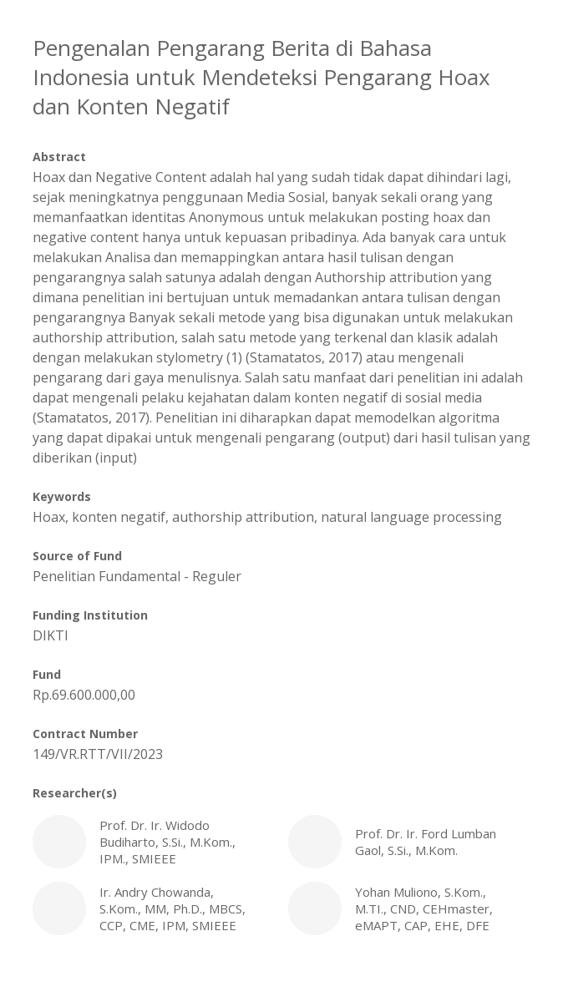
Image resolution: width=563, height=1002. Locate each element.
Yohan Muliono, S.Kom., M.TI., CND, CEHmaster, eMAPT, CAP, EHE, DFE (409, 908)
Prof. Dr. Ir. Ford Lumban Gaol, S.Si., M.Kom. (409, 841)
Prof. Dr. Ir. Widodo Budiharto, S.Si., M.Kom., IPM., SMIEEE (154, 841)
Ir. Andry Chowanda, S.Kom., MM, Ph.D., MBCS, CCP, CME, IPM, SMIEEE (154, 908)
